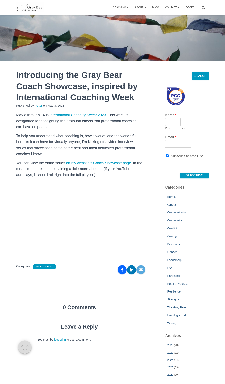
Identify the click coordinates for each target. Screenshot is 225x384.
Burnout (172, 196)
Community (174, 220)
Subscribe (194, 175)
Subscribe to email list (187, 156)
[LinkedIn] (131, 269)
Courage (172, 236)
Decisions (173, 244)
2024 (170, 359)
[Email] (140, 269)
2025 (170, 352)
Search (200, 75)
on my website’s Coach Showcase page (98, 163)
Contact (172, 7)
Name (170, 115)
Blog (155, 7)
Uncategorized (44, 266)
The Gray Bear (176, 307)
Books (190, 7)
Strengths (173, 299)
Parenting (173, 275)
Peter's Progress (177, 283)
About (140, 7)
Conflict (172, 228)
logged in (60, 339)
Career (171, 204)
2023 (170, 367)
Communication (177, 212)
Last (182, 128)
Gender (172, 252)
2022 (170, 374)
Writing (171, 323)
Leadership (174, 260)
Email (170, 137)
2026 (170, 345)
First (167, 128)
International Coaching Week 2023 (78, 115)
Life (169, 268)
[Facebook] (122, 269)
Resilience (174, 291)
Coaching (121, 7)
